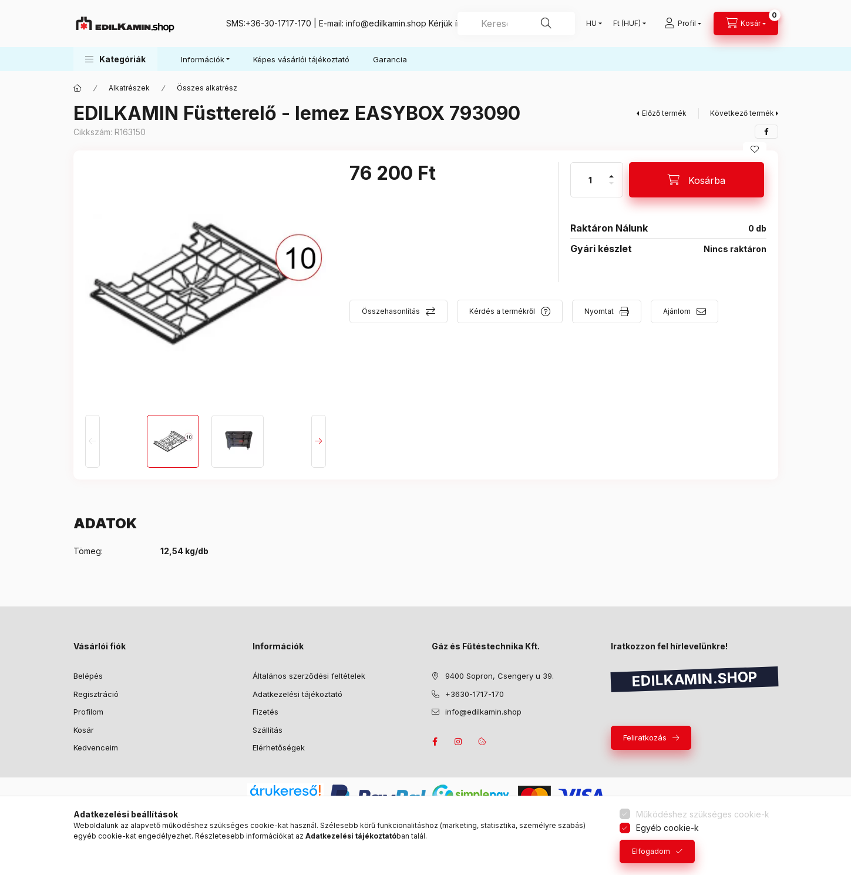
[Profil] (683, 23)
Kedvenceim (95, 747)
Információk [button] (202, 59)
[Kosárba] (696, 179)
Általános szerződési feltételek (309, 675)
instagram (458, 741)
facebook (435, 741)
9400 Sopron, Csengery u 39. (499, 675)
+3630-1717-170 (474, 694)
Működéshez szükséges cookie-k (702, 814)
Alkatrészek (129, 87)
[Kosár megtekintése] (746, 23)
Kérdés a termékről (502, 311)
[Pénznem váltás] (627, 23)
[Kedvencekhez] (754, 149)
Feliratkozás (645, 737)
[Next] (318, 441)
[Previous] (92, 441)
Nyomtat (599, 311)
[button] (115, 59)
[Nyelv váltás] (591, 23)
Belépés (88, 675)
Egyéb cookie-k (667, 828)
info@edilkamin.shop (386, 23)
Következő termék (742, 113)
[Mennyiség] (590, 180)
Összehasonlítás (391, 311)
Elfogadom (651, 851)
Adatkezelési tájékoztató (297, 694)
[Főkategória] (77, 88)
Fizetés (265, 711)
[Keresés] (546, 23)
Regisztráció (96, 694)
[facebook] (766, 132)
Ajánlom (677, 311)
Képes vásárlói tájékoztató (301, 59)
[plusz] (611, 171)
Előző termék (664, 113)
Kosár (83, 730)
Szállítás (267, 730)
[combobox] (516, 23)
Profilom (88, 711)
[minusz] (611, 188)
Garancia (390, 59)
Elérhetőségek (279, 747)
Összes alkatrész (207, 87)
